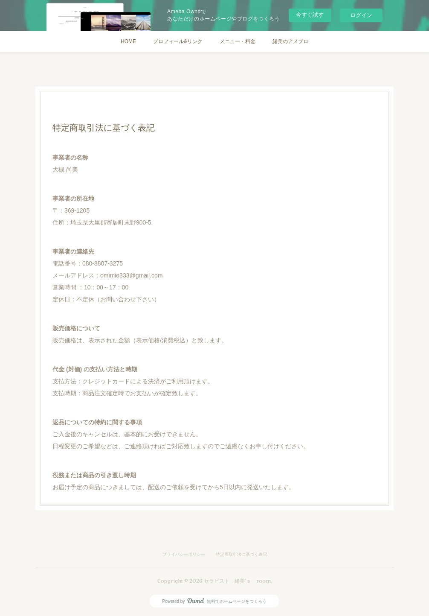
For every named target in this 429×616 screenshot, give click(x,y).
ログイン (361, 15)
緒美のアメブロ (290, 41)
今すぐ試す (310, 15)
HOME (128, 41)
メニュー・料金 (237, 41)
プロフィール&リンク (178, 41)
